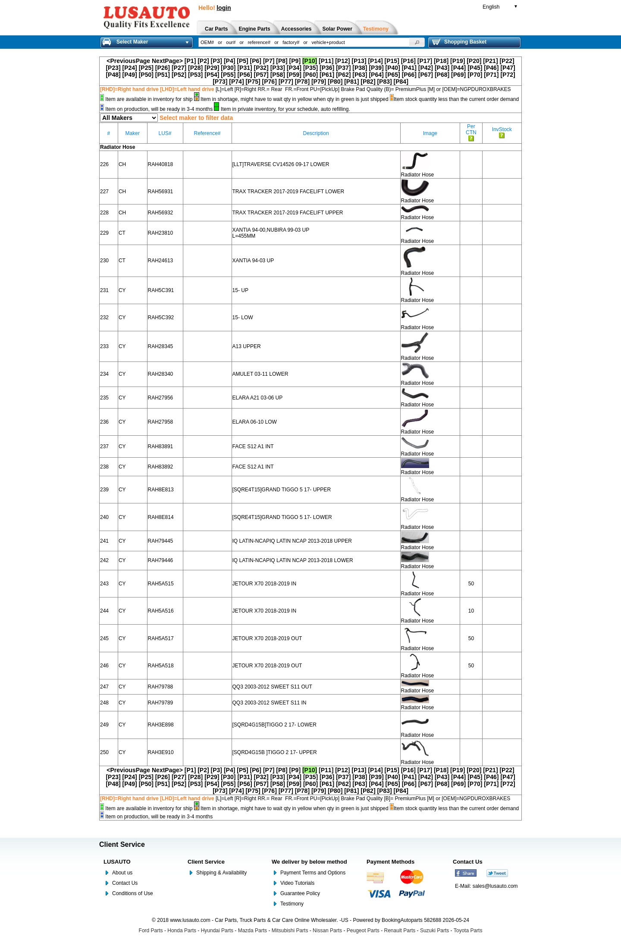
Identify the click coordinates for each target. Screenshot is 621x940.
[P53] (195, 74)
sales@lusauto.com (495, 886)
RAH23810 (160, 233)
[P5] (242, 60)
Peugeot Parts (363, 930)
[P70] (474, 74)
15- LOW (242, 317)
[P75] (252, 81)
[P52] (179, 74)
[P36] (327, 67)
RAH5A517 (161, 638)
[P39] (376, 67)
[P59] (294, 74)
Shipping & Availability (221, 873)
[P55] (228, 74)
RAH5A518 (161, 666)
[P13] (358, 60)
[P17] (424, 60)
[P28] (195, 67)
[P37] (343, 67)
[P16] (408, 60)
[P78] (302, 81)
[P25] (146, 67)
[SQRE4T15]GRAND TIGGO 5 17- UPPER (281, 490)
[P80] (335, 81)
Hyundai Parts (217, 930)
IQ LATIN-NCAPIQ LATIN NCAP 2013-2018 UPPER (292, 541)
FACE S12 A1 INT (253, 446)
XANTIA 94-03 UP (253, 261)
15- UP (240, 290)
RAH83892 (160, 467)
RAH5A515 (161, 584)
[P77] (286, 81)
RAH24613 (160, 261)
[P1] (190, 60)
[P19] (457, 60)
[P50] (146, 74)
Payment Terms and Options (312, 873)
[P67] (425, 74)
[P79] (318, 81)
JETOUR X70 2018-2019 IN (264, 584)
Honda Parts (181, 930)
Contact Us (125, 883)
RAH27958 (160, 422)
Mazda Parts (252, 930)
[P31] (244, 67)
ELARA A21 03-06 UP (257, 398)
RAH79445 (160, 541)
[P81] (351, 81)
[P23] (113, 67)
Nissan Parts (327, 930)
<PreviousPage (128, 60)
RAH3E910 (161, 752)
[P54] (211, 74)
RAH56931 (160, 192)
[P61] (327, 74)
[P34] (294, 67)
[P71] (491, 74)
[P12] (342, 60)
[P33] (277, 67)
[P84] (401, 81)
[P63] (359, 74)
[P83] (384, 81)
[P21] (490, 60)
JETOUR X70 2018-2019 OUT (267, 638)
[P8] (281, 60)
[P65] (393, 74)
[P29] (211, 67)
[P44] (458, 67)
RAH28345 (160, 346)
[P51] (162, 74)
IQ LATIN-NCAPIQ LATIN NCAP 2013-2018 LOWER (292, 560)
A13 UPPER (246, 346)
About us (122, 873)
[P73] (220, 81)
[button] (417, 42)
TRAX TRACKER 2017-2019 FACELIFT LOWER (288, 192)
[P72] (507, 74)
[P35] (310, 67)
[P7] (268, 60)
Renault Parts (400, 930)
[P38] (359, 67)
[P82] (368, 81)
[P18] (441, 60)
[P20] (474, 60)
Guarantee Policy (300, 893)
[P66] (409, 74)
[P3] (216, 60)
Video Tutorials (297, 883)
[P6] (255, 60)
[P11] (326, 60)
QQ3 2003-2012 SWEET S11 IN (269, 703)
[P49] (129, 74)
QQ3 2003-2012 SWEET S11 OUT (272, 687)
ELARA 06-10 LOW (254, 422)
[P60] (310, 74)
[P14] (375, 60)
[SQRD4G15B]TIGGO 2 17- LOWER (274, 725)
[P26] (162, 67)
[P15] (392, 60)
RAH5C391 (161, 290)
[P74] (236, 81)
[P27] (179, 67)
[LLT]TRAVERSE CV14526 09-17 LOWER (280, 164)
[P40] (393, 67)
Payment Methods (390, 861)
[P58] (277, 74)
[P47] (507, 67)
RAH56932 (160, 213)
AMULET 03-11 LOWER (260, 374)
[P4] (229, 60)
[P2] (203, 60)
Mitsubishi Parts (290, 930)
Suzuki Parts (434, 930)
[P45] (474, 67)
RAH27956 (160, 398)
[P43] (442, 67)
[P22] (506, 60)
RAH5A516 (161, 611)
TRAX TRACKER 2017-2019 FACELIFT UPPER (287, 213)
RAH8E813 (161, 490)
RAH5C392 (161, 317)
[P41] (409, 67)
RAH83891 (160, 446)
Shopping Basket (459, 41)
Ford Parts (151, 930)
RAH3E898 (161, 725)
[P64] (376, 74)
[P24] (129, 67)
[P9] (295, 60)
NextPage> (167, 60)
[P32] (261, 67)
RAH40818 (160, 164)
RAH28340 (160, 374)
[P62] (343, 74)
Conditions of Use (132, 893)
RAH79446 (160, 560)
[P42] (425, 67)
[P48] (113, 74)
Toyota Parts (468, 930)
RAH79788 (160, 687)
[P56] (244, 74)
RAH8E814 (161, 517)
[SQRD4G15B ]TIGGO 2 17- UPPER (274, 752)
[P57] (261, 74)
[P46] (491, 67)
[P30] (228, 67)
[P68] (442, 74)
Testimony (292, 904)
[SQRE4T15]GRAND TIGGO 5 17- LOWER (282, 517)
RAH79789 (160, 703)
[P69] (458, 74)
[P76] (269, 81)
